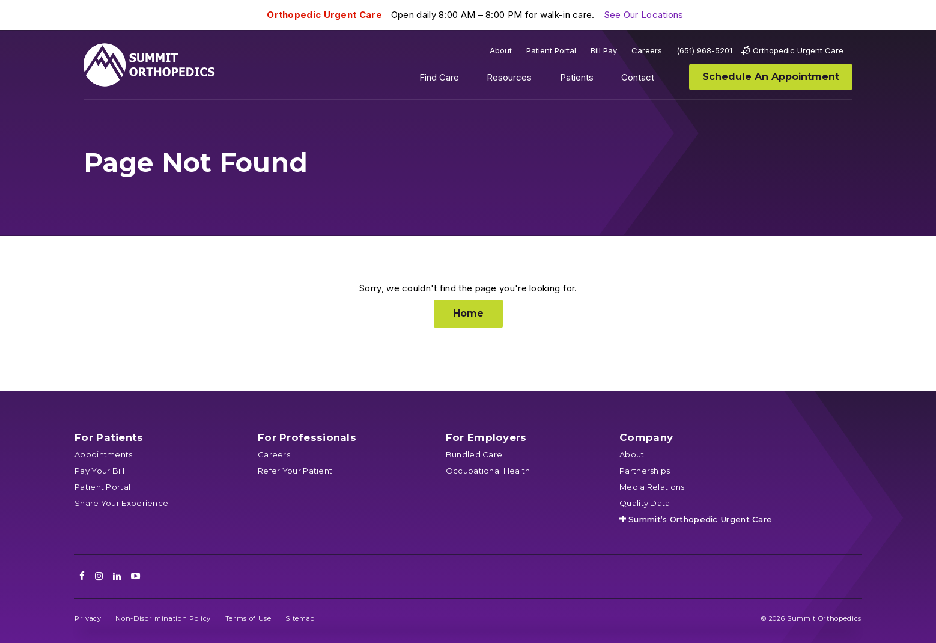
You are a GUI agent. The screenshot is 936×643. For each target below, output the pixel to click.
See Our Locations (644, 14)
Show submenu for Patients (602, 80)
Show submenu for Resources (541, 80)
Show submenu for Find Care (468, 80)
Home (468, 313)
